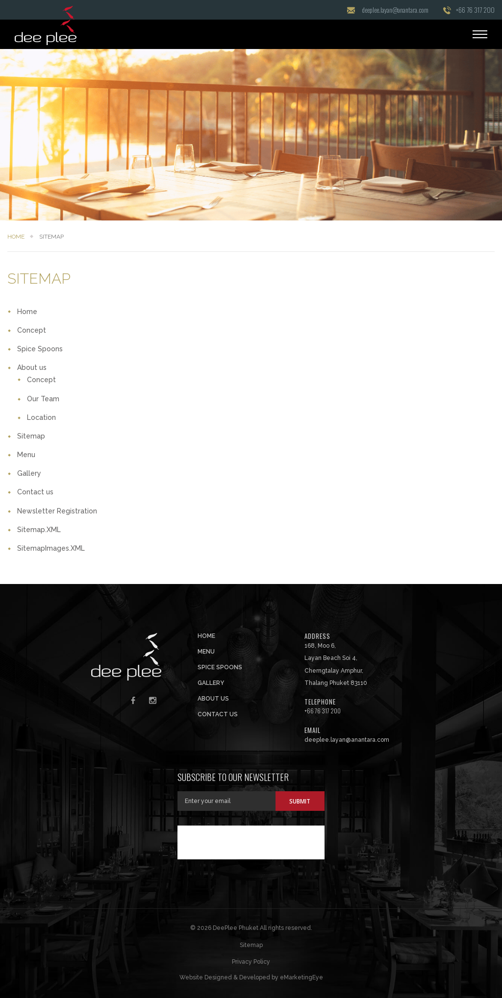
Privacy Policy (251, 961)
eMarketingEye (301, 977)
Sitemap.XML (39, 530)
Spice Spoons (40, 349)
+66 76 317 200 (475, 9)
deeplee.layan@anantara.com (395, 9)
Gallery (29, 473)
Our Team (43, 399)
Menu (26, 455)
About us (32, 367)
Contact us (35, 492)
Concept (31, 330)
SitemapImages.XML (51, 548)
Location (41, 417)
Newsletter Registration (57, 511)
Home (16, 236)
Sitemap (31, 436)
